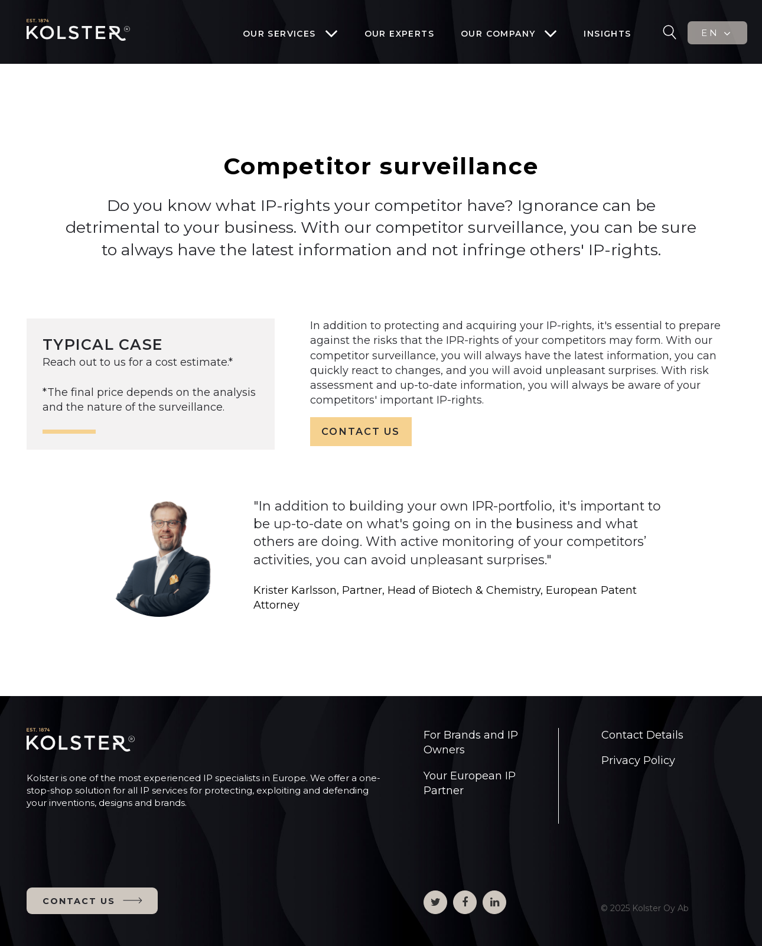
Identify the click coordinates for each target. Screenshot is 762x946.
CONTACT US (360, 431)
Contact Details (642, 735)
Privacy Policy (638, 760)
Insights (607, 33)
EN (716, 33)
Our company (498, 33)
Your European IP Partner (470, 783)
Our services (279, 33)
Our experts (399, 33)
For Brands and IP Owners (471, 742)
